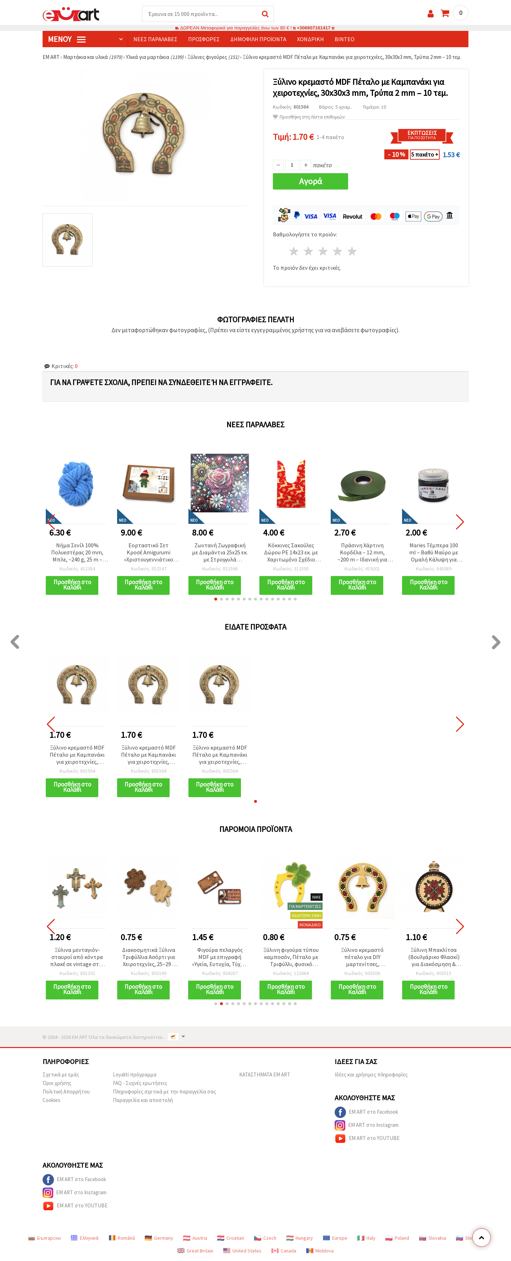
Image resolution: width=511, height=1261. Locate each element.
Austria (195, 1238)
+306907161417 (314, 28)
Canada (283, 1251)
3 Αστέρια (323, 251)
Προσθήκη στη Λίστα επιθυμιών (309, 117)
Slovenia (469, 1238)
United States (242, 1251)
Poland (397, 1238)
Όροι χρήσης (57, 1083)
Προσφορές (204, 39)
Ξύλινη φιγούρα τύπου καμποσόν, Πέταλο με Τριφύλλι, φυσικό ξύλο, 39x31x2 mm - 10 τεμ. (291, 958)
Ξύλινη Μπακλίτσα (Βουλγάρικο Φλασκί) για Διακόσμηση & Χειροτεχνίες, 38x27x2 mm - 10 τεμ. (433, 958)
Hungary (299, 1238)
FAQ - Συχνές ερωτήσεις (140, 1083)
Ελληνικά (85, 1238)
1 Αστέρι (294, 251)
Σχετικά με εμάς (61, 1074)
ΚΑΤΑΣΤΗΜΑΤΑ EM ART (264, 1074)
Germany (159, 1238)
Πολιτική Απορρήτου (66, 1092)
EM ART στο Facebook (366, 1112)
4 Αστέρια (337, 251)
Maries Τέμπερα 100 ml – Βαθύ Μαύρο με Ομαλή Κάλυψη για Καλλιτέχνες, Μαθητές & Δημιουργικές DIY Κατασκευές (434, 553)
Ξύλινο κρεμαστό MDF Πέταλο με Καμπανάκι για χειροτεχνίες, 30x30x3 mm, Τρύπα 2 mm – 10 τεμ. (77, 755)
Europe (335, 1238)
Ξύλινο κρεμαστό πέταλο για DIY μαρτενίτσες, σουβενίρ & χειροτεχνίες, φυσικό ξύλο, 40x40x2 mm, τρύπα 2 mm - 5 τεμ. (362, 958)
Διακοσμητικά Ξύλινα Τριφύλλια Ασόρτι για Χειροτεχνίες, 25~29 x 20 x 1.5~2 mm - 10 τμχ (148, 958)
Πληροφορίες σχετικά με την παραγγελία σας (164, 1092)
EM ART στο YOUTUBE (367, 1139)
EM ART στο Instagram (367, 1125)
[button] (215, 599)
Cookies (51, 1100)
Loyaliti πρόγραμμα (134, 1074)
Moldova (320, 1251)
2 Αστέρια (309, 251)
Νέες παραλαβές (155, 39)
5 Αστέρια (352, 251)
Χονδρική (310, 39)
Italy (366, 1238)
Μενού (67, 39)
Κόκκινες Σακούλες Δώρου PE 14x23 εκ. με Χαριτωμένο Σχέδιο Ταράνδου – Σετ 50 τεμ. (291, 553)
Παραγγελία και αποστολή (143, 1100)
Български (44, 1238)
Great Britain (195, 1251)
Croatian (230, 1238)
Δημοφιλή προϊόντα (258, 39)
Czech (265, 1238)
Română (122, 1238)
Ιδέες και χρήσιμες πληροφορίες (371, 1074)
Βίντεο (345, 39)
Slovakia (432, 1238)
